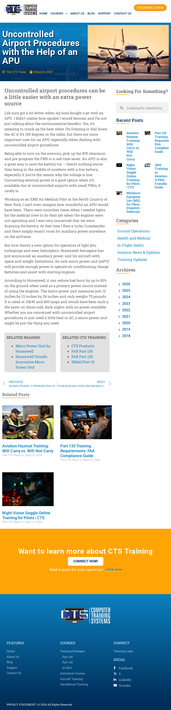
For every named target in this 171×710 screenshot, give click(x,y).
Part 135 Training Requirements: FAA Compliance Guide (77, 451)
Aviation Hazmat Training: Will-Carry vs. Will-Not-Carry (27, 448)
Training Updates (132, 259)
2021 (125, 316)
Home (43, 13)
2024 (125, 297)
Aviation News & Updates (138, 252)
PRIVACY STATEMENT (21, 704)
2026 (125, 284)
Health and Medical (133, 238)
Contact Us (122, 13)
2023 (125, 304)
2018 (125, 336)
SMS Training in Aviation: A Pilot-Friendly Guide (161, 176)
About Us (77, 13)
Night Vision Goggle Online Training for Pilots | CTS (26, 515)
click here (114, 569)
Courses (59, 13)
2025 (125, 290)
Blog (91, 13)
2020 (125, 323)
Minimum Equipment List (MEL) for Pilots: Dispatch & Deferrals (134, 202)
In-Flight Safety (130, 245)
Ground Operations (133, 231)
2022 (125, 310)
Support (104, 13)
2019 (125, 329)
